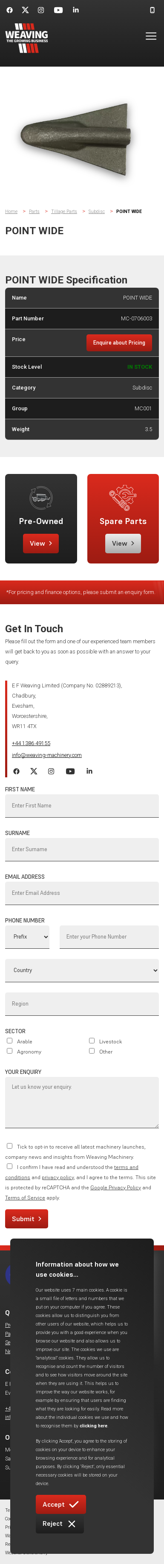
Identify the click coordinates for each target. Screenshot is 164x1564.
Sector (15, 1031)
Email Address (25, 876)
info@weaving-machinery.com (47, 755)
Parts (34, 211)
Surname (17, 833)
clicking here (93, 1426)
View (41, 543)
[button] (146, 38)
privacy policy (58, 1177)
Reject (60, 1524)
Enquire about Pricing (119, 342)
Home (11, 211)
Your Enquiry (23, 1072)
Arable (24, 1041)
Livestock (110, 1041)
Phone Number (25, 920)
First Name (20, 789)
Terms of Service (25, 1197)
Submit (26, 1218)
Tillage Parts (64, 211)
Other (105, 1051)
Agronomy (29, 1051)
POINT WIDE (129, 211)
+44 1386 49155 (31, 743)
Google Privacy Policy (115, 1187)
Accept (61, 1504)
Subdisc (97, 211)
